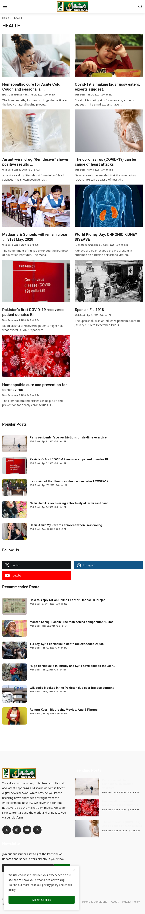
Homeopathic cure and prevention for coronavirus (34, 387)
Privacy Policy (131, 901)
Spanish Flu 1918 (89, 309)
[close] (74, 870)
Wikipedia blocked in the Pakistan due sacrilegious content (72, 688)
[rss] (37, 830)
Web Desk (80, 94)
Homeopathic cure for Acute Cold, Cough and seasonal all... (31, 87)
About (115, 901)
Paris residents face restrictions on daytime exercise (68, 437)
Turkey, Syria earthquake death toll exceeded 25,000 (67, 644)
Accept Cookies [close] (41, 900)
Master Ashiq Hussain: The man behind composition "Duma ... (73, 622)
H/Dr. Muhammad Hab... (15, 94)
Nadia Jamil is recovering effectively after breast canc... (70, 503)
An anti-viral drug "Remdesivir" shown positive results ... (35, 162)
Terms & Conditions (94, 901)
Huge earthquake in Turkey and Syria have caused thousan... (73, 666)
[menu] (4, 6)
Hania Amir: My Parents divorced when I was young (66, 525)
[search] (140, 6)
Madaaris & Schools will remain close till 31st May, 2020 (34, 237)
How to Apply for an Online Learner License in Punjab (67, 600)
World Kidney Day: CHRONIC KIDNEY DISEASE (106, 237)
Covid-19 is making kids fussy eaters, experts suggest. (107, 87)
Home (5, 17)
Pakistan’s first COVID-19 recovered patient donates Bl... (33, 312)
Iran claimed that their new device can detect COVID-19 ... (70, 481)
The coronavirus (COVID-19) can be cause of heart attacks (105, 162)
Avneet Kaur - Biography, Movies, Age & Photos (64, 709)
